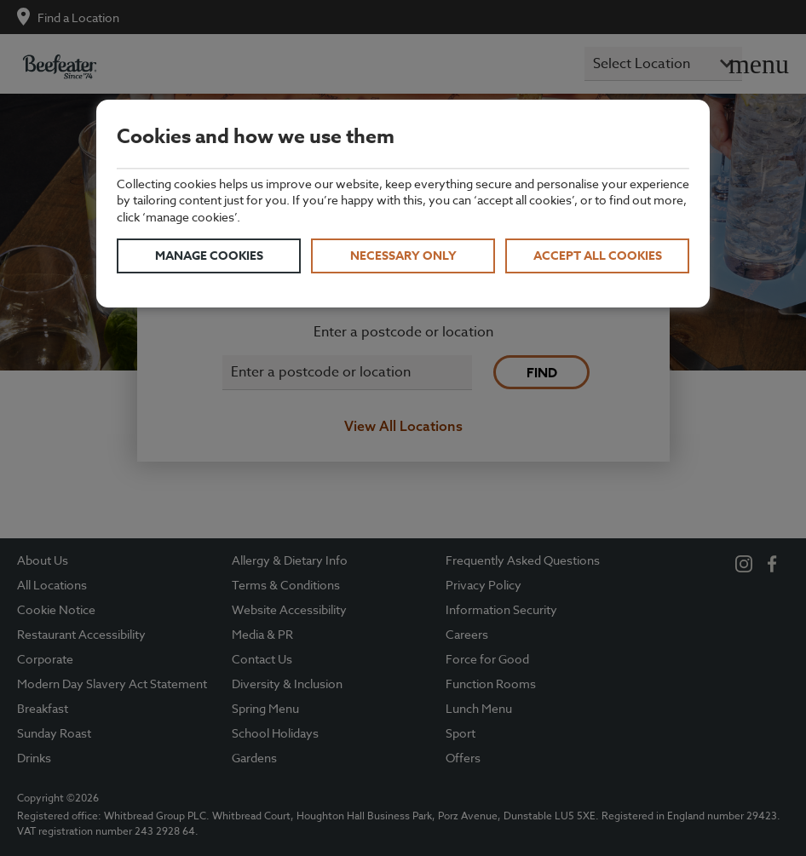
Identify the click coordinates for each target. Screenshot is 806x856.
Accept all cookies (597, 256)
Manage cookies (209, 256)
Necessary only (403, 256)
